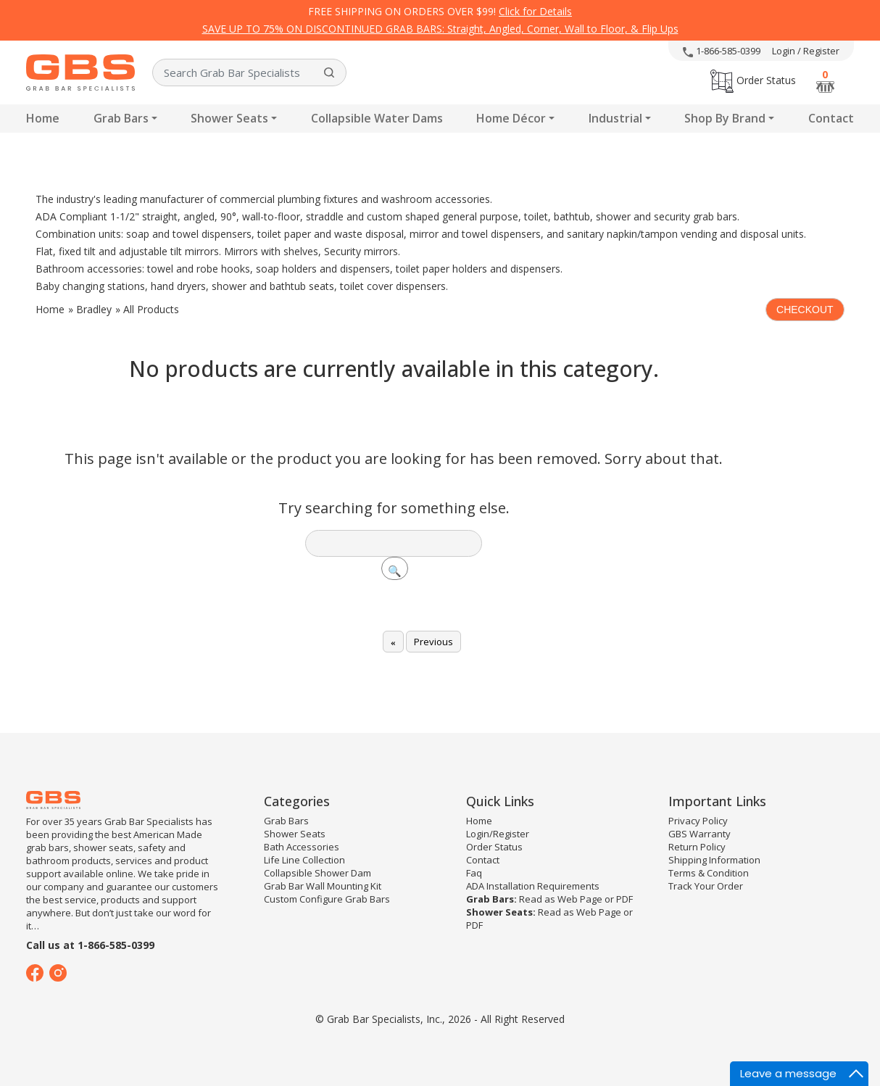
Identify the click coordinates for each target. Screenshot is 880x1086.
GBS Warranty (699, 833)
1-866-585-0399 (721, 50)
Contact (831, 118)
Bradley (94, 309)
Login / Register (805, 50)
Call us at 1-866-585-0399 (90, 945)
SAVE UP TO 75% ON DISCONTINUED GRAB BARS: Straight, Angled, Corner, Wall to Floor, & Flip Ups (440, 29)
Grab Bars (121, 118)
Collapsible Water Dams (377, 118)
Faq (474, 872)
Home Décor (511, 118)
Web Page (579, 898)
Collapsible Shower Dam (317, 872)
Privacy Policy (698, 820)
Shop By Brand (724, 118)
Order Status (753, 80)
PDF (624, 898)
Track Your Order (705, 885)
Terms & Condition (708, 872)
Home (42, 118)
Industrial (615, 118)
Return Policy (697, 846)
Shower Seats (229, 118)
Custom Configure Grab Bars (327, 898)
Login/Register (497, 833)
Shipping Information (714, 859)
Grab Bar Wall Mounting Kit (322, 885)
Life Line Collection (304, 859)
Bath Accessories (301, 846)
